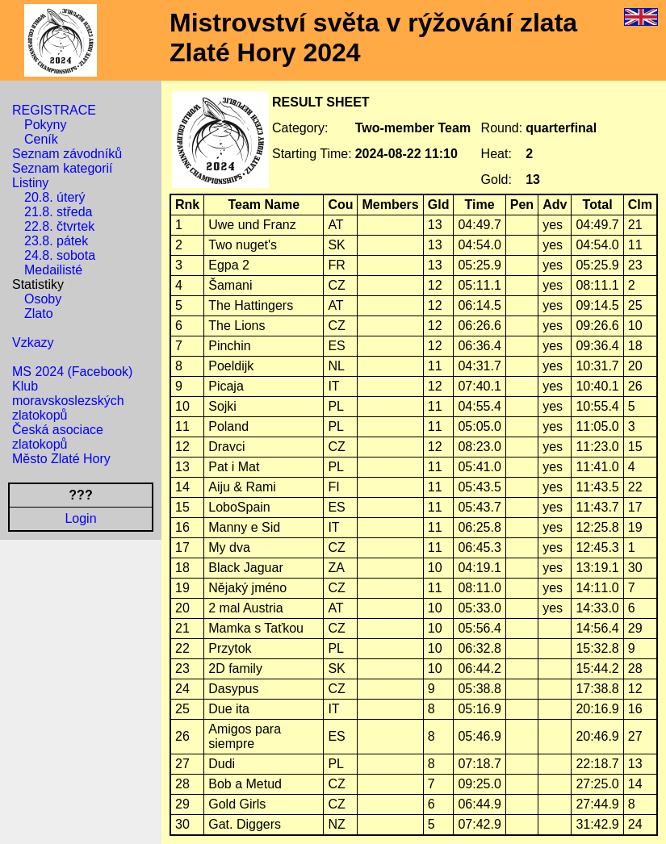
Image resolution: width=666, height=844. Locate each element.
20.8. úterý (55, 197)
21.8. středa (58, 212)
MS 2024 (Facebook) (72, 371)
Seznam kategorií (62, 168)
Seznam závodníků (67, 154)
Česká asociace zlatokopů (57, 437)
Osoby (42, 299)
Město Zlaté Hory (61, 459)
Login (80, 518)
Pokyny (45, 125)
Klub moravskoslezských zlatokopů (68, 400)
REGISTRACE (54, 110)
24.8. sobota (59, 255)
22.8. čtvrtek (59, 226)
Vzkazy (33, 342)
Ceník (41, 139)
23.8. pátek (56, 241)
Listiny (30, 183)
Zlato (38, 313)
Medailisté (53, 270)
